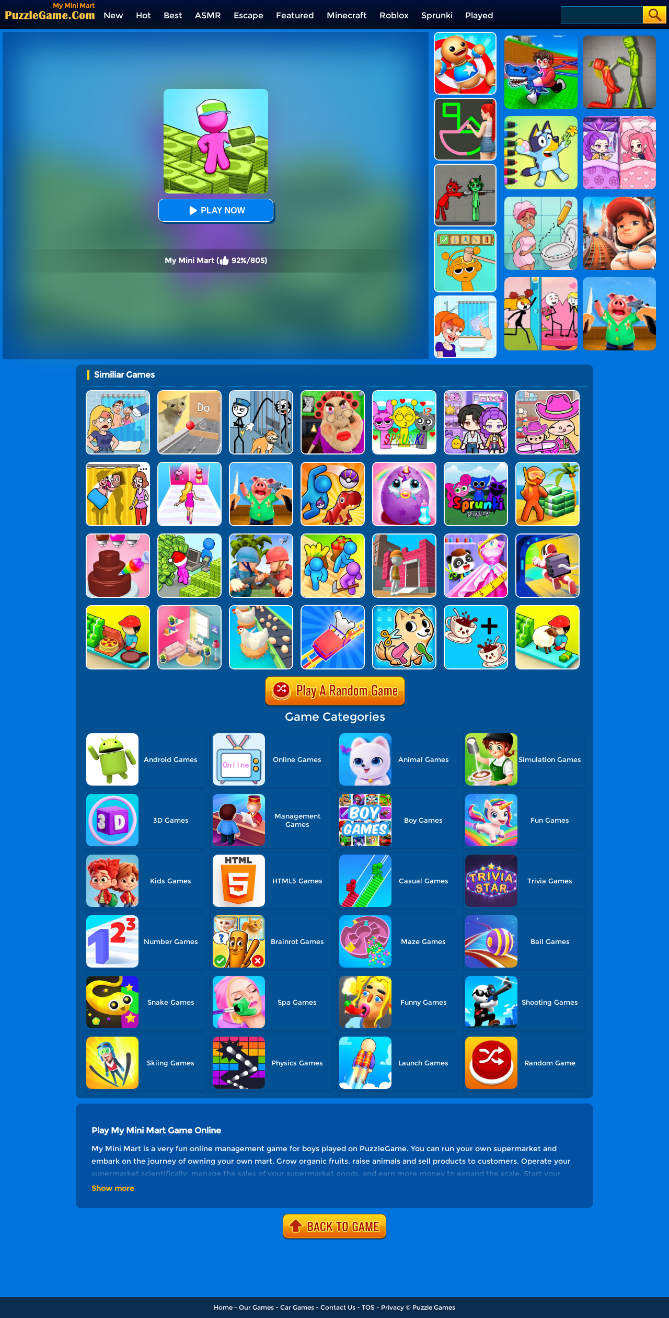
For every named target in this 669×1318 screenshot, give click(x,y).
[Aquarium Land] (547, 466)
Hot (143, 15)
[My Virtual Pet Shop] (404, 609)
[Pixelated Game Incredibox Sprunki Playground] (465, 168)
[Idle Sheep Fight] (547, 609)
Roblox (394, 15)
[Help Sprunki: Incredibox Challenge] (465, 233)
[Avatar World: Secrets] (476, 394)
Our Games (256, 1307)
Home (223, 1307)
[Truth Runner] (189, 466)
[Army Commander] (261, 537)
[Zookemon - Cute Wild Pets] (333, 466)
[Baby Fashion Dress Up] (476, 537)
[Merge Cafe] (476, 609)
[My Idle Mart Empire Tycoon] (189, 537)
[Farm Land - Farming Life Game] (333, 537)
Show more (112, 1188)
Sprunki (437, 15)
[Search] (601, 15)
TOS (368, 1307)
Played (479, 15)
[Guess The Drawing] (465, 102)
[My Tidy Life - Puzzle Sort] (189, 609)
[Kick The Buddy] (465, 36)
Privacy (392, 1307)
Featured (295, 15)
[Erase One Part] (465, 299)
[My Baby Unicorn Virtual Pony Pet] (404, 466)
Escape (248, 15)
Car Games (297, 1307)
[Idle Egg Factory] (261, 609)
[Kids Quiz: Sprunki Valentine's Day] (404, 394)
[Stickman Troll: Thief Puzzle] (261, 394)
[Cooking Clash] (261, 466)
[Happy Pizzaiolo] (118, 609)
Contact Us (337, 1307)
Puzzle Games (433, 1307)
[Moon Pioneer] (547, 537)
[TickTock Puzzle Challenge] (189, 394)
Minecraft (347, 15)
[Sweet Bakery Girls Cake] (118, 537)
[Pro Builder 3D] (404, 537)
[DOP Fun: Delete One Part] (118, 466)
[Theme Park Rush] (333, 609)
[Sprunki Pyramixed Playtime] (476, 466)
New (113, 15)
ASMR (208, 15)
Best (173, 15)
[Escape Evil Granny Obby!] (333, 394)
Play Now (215, 210)
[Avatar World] (547, 394)
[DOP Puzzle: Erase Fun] (118, 394)
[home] (50, 15)
